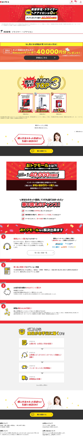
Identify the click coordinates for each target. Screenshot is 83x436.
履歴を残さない (79, 131)
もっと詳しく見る (41, 385)
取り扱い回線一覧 (41, 253)
